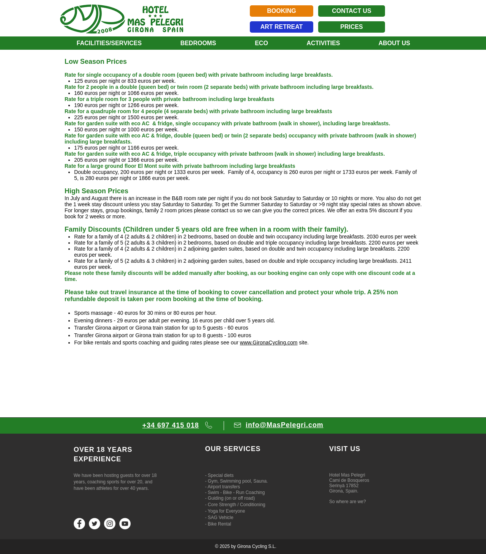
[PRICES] (351, 27)
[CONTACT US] (351, 11)
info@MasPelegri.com (284, 425)
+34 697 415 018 (170, 425)
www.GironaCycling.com (269, 342)
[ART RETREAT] (281, 27)
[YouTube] (125, 523)
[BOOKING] (281, 11)
